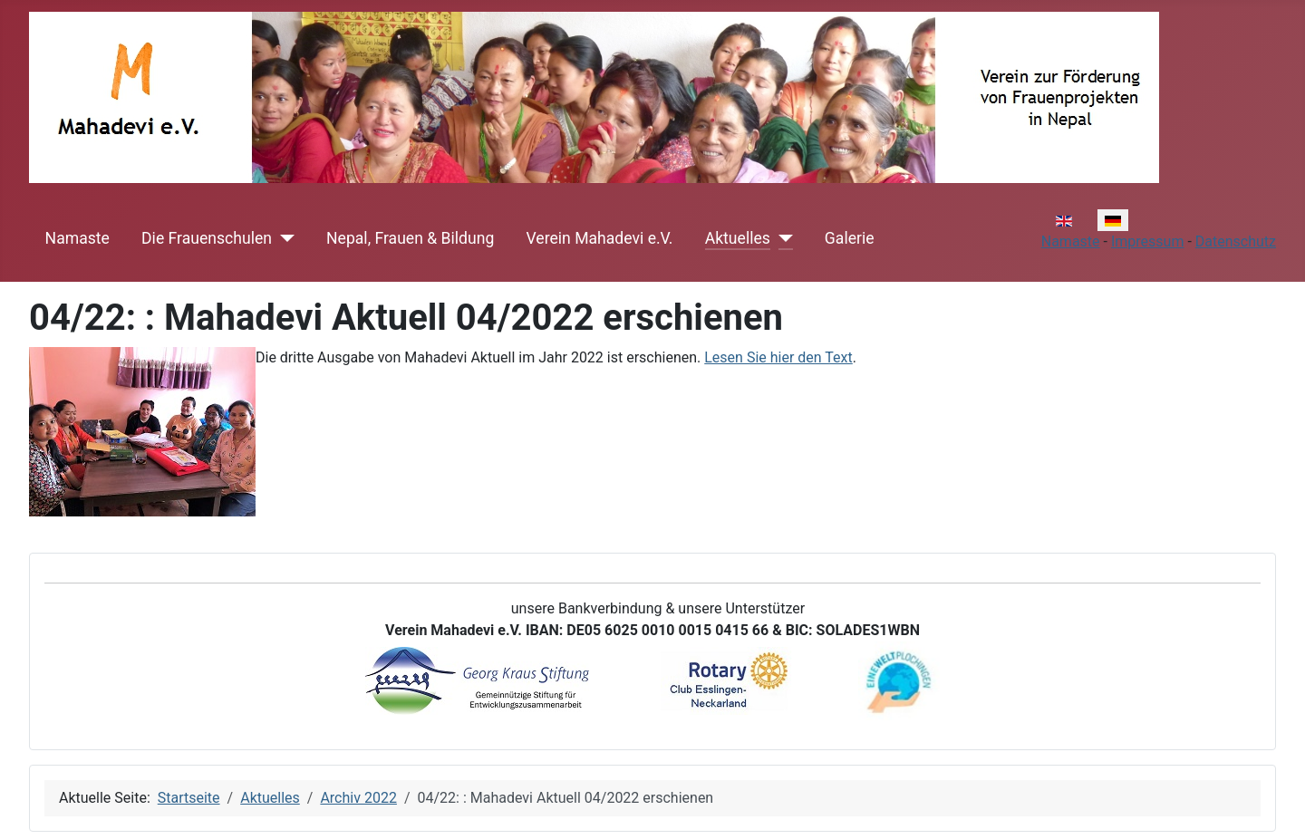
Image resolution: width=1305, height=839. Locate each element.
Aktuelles (737, 238)
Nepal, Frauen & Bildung (410, 238)
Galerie (850, 238)
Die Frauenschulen (206, 238)
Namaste (77, 238)
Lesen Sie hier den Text (778, 357)
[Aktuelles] (781, 238)
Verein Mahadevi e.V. (600, 238)
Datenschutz (1235, 241)
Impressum (1147, 241)
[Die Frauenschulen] (283, 238)
